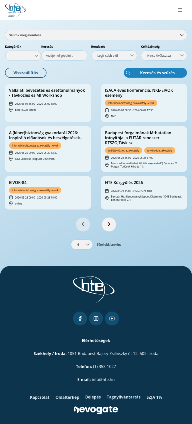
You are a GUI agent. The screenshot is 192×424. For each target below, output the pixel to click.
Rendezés (98, 46)
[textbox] (64, 55)
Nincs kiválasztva (159, 56)
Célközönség (150, 46)
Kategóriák (13, 46)
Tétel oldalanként (109, 244)
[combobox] (23, 55)
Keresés (47, 46)
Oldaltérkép (67, 397)
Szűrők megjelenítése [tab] (96, 35)
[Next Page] (109, 225)
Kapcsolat (40, 397)
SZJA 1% (154, 397)
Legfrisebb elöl (108, 56)
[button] (25, 73)
